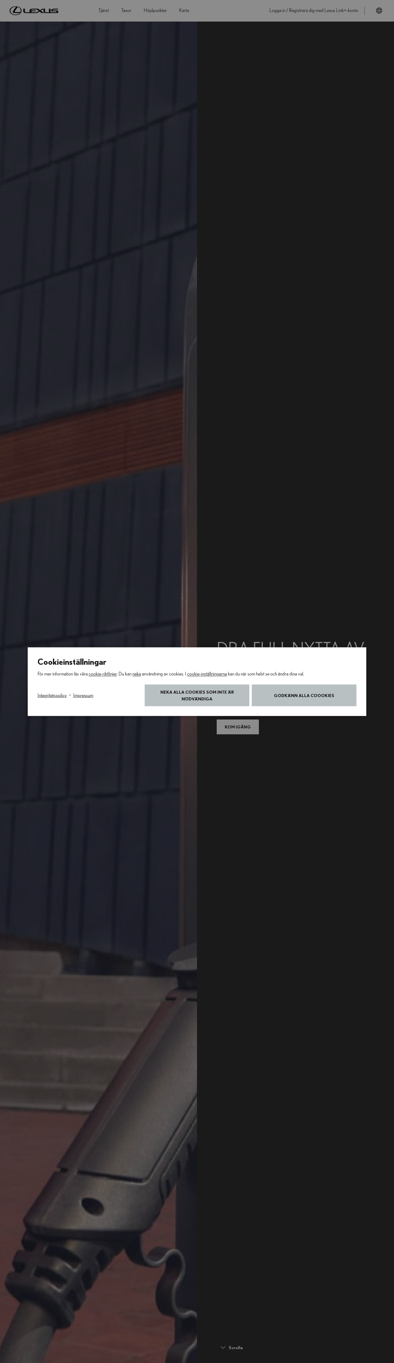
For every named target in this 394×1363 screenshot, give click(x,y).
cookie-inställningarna (207, 673)
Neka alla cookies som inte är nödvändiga (197, 695)
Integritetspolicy (52, 695)
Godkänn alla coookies (304, 695)
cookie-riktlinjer (103, 673)
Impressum (83, 695)
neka (136, 673)
